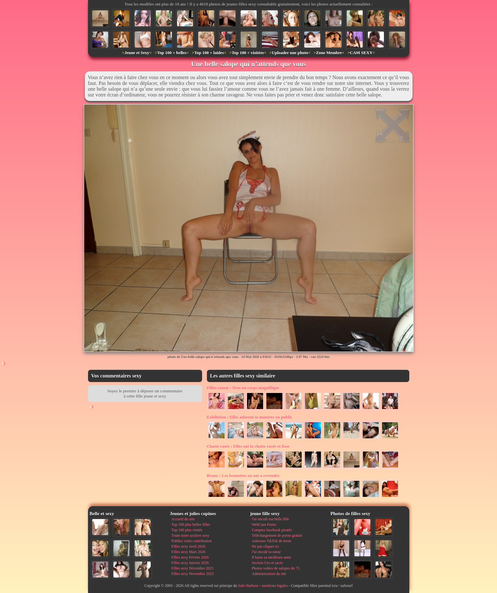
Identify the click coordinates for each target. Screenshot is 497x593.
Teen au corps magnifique (243, 387)
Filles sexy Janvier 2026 (190, 563)
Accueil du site (183, 519)
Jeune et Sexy (136, 52)
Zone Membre (329, 52)
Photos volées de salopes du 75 (276, 568)
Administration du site (269, 573)
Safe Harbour (248, 585)
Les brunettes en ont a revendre (243, 475)
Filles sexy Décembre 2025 (193, 568)
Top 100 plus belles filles (191, 524)
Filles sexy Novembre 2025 (193, 573)
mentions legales (275, 585)
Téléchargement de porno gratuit (277, 535)
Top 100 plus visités (187, 530)
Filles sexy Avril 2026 (188, 546)
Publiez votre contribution (192, 541)
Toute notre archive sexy (190, 535)
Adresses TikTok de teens (271, 541)
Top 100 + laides (209, 52)
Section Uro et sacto (267, 563)
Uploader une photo (290, 52)
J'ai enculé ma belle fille (270, 519)
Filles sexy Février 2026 (190, 557)
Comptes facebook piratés (272, 530)
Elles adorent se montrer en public (249, 417)
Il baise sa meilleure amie (271, 557)
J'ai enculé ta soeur (266, 552)
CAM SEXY (361, 52)
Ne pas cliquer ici (265, 546)
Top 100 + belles (171, 52)
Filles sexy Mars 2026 (189, 552)
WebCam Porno (264, 524)
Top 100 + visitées (248, 52)
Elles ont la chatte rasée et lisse (248, 446)
